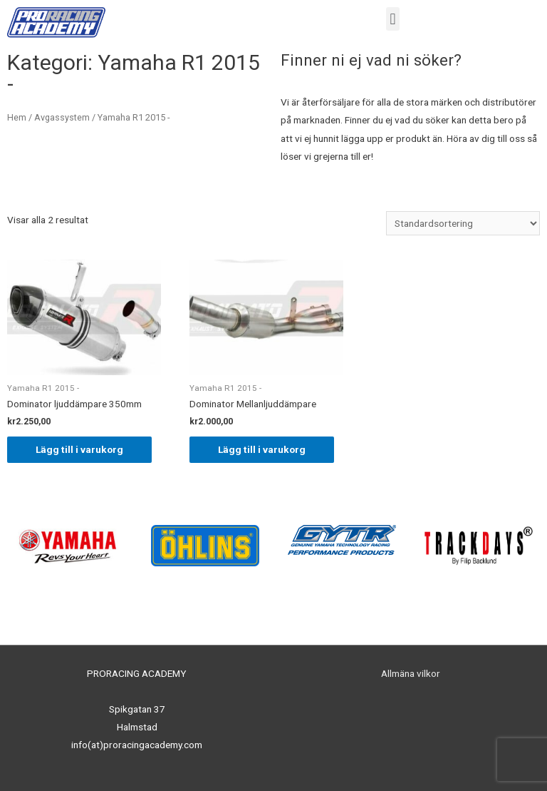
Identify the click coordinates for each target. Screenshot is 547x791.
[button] (393, 19)
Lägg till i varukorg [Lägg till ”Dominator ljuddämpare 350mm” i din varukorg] (79, 449)
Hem (16, 117)
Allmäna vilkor (410, 673)
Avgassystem (62, 117)
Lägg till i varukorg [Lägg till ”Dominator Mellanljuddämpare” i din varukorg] (262, 449)
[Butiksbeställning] (463, 223)
